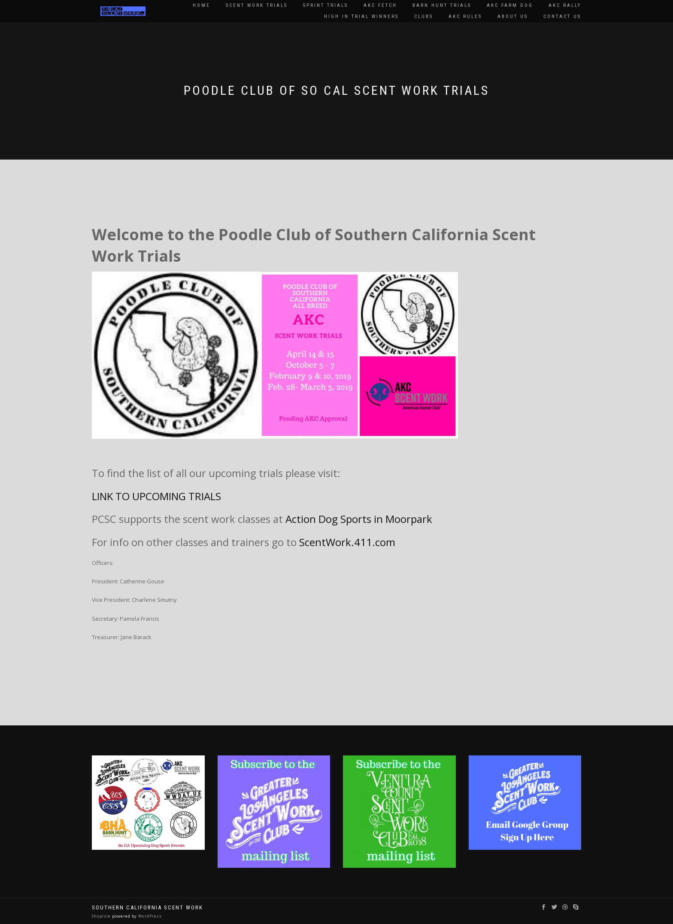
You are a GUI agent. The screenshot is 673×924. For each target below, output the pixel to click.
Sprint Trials (325, 5)
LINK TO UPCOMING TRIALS (156, 496)
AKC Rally (565, 5)
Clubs (423, 16)
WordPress (149, 916)
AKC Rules (465, 16)
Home (201, 5)
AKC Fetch (380, 5)
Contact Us (562, 16)
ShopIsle (102, 916)
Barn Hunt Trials (441, 5)
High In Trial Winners (361, 16)
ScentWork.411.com (347, 542)
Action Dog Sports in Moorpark (360, 519)
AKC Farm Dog (510, 5)
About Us (512, 16)
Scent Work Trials (257, 5)
